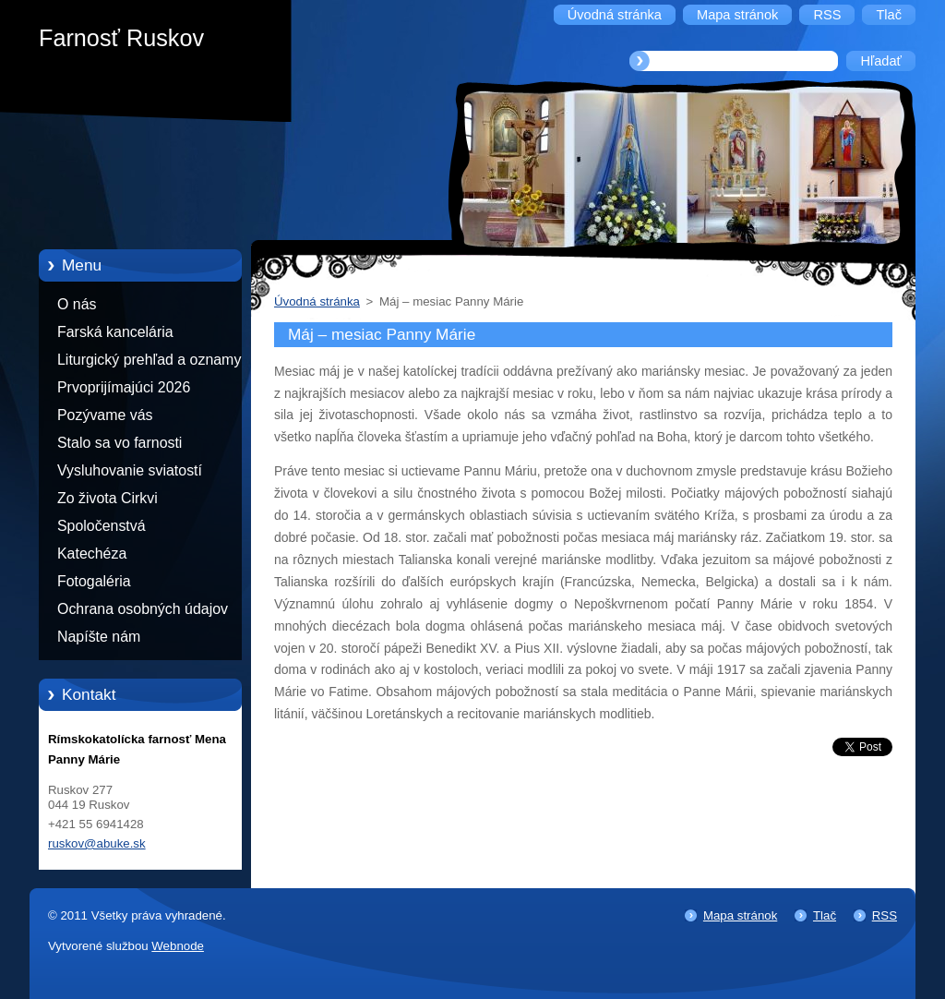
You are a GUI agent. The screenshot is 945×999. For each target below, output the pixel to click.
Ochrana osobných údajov (142, 609)
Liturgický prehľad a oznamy (149, 359)
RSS (884, 915)
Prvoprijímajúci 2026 (123, 387)
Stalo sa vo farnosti (119, 443)
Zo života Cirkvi (107, 498)
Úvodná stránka (317, 301)
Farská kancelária (115, 332)
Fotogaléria (94, 581)
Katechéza (91, 553)
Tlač (824, 915)
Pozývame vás (105, 415)
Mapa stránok (740, 915)
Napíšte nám (98, 636)
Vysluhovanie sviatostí (129, 470)
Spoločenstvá (101, 526)
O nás (76, 304)
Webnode (177, 946)
